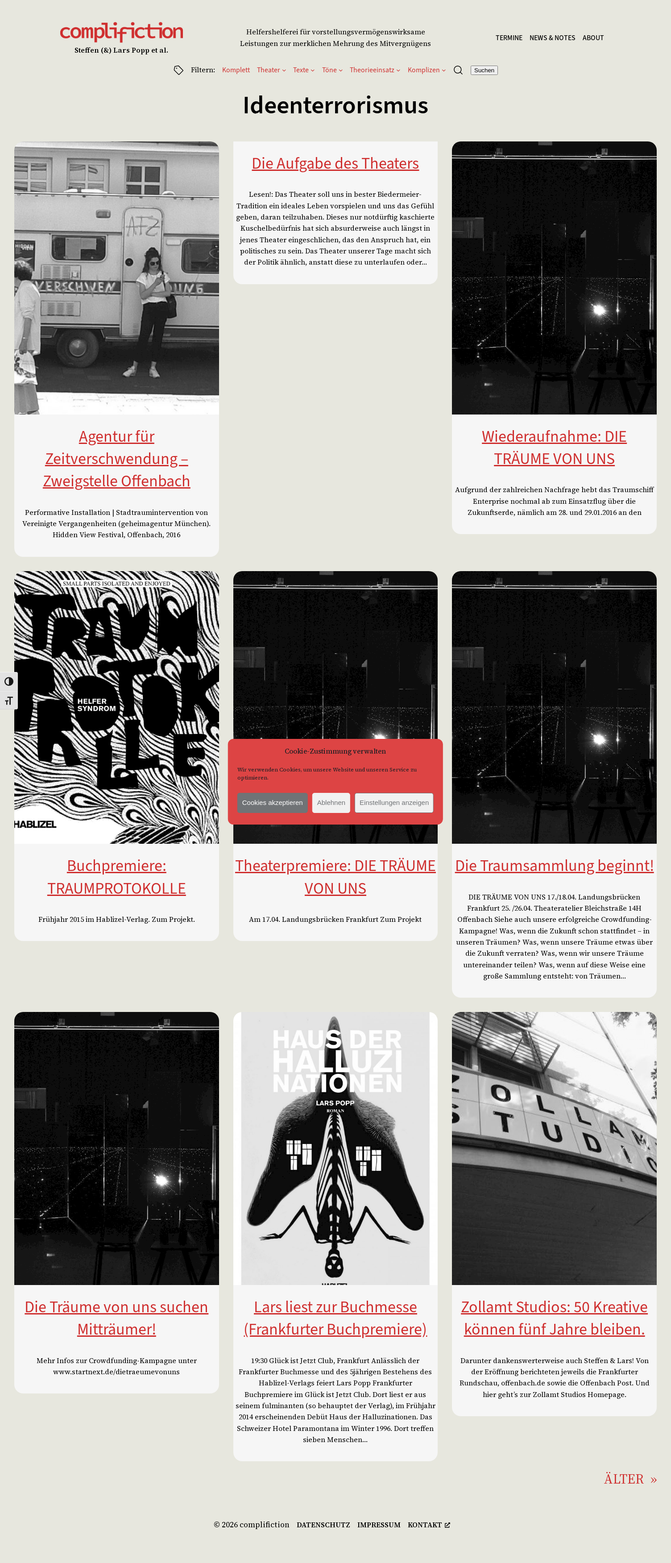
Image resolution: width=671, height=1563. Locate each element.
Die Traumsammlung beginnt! (554, 865)
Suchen (484, 70)
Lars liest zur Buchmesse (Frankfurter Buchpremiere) (335, 1318)
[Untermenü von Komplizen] (444, 70)
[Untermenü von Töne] (341, 70)
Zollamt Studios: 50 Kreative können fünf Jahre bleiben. (554, 1318)
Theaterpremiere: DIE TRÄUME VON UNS (335, 877)
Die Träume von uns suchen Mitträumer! (116, 1318)
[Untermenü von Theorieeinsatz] (398, 70)
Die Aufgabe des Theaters (335, 163)
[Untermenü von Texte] (313, 70)
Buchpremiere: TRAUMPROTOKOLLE (116, 877)
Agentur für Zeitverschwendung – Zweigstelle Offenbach (117, 459)
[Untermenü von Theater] (284, 70)
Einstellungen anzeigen (394, 802)
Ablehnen (331, 802)
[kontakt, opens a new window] (429, 1524)
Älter (630, 1479)
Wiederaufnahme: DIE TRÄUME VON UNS (554, 447)
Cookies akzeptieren (272, 802)
